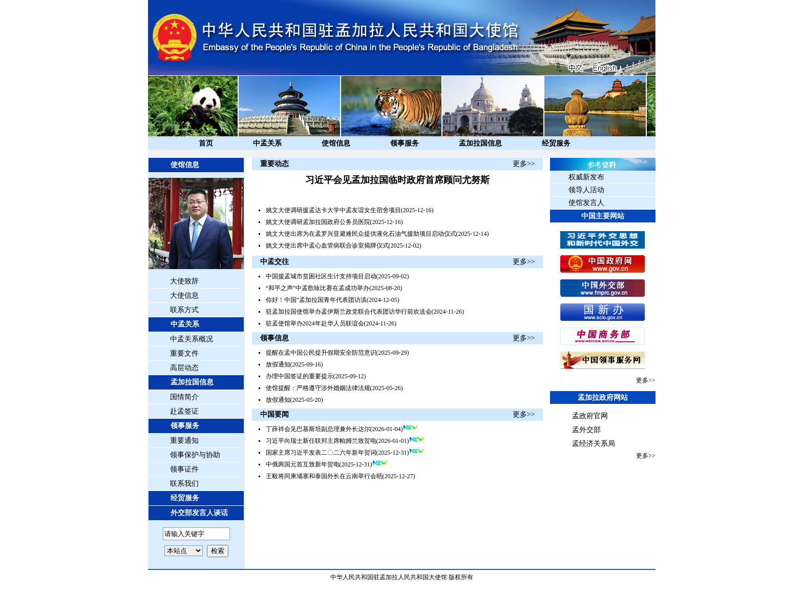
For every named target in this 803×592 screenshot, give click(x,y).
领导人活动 (586, 190)
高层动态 (184, 368)
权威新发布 (586, 177)
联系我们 (184, 483)
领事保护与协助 (195, 455)
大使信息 (184, 295)
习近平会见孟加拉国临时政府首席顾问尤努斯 (397, 180)
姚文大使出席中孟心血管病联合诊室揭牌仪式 (327, 245)
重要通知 (184, 440)
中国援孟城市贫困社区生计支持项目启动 (321, 276)
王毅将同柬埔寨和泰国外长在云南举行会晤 (324, 476)
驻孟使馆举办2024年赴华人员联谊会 (315, 323)
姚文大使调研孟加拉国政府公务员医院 (318, 222)
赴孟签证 (184, 411)
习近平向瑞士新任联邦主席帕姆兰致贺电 (321, 440)
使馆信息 (336, 143)
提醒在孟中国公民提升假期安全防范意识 (321, 352)
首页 (206, 143)
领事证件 (184, 469)
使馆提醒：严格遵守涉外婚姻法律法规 (318, 388)
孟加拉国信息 (480, 143)
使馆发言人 (586, 203)
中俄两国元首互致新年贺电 (303, 464)
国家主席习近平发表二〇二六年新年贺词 (321, 452)
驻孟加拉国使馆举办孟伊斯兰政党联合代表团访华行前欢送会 (349, 311)
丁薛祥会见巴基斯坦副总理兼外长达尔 (318, 429)
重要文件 (184, 353)
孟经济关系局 (593, 443)
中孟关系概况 (191, 339)
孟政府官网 (590, 416)
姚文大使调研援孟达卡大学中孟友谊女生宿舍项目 (333, 210)
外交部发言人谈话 (199, 513)
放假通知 (278, 364)
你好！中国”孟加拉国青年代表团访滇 (316, 299)
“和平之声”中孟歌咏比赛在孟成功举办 (318, 288)
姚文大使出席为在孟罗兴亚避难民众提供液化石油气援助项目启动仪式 (361, 233)
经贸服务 (556, 143)
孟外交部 (586, 430)
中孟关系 (267, 143)
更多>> (524, 164)
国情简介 (184, 397)
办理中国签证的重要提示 (299, 376)
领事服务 (404, 143)
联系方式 (184, 310)
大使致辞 (184, 281)
